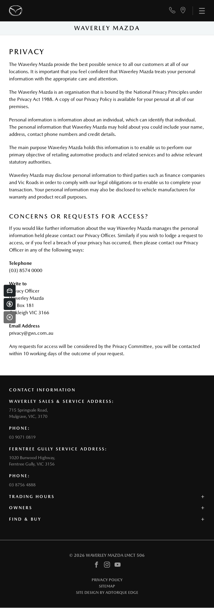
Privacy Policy (107, 580)
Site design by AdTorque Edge (107, 592)
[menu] (199, 10)
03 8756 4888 (22, 484)
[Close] (10, 317)
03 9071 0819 (22, 437)
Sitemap (107, 586)
